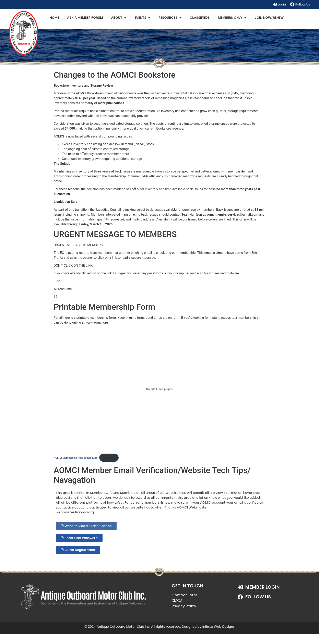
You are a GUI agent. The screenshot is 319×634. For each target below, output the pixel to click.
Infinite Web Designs (218, 626)
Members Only (232, 17)
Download (109, 457)
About (118, 17)
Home (54, 17)
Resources (169, 17)
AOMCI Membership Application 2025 (75, 457)
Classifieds (200, 17)
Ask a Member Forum (85, 17)
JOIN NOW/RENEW (269, 17)
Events (142, 17)
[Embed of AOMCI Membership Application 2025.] (159, 389)
